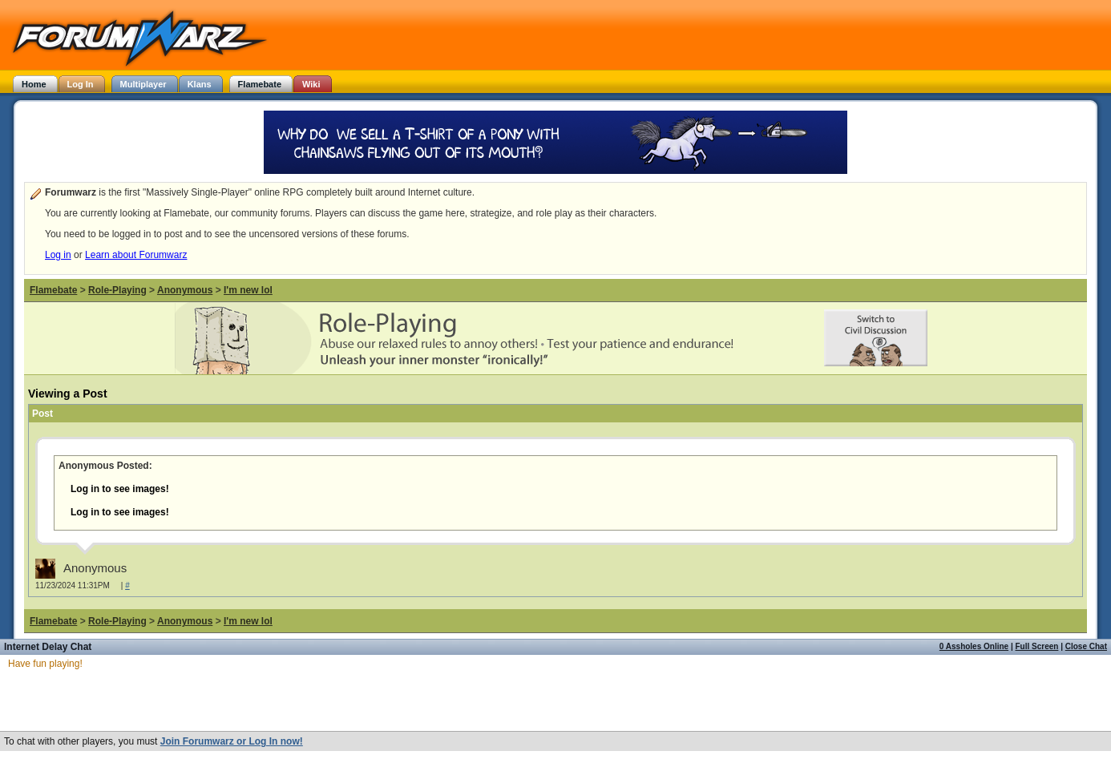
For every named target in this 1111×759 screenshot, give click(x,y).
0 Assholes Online (973, 646)
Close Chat (1086, 646)
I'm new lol (248, 290)
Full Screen (1037, 646)
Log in (58, 254)
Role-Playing (117, 290)
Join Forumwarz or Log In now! (231, 741)
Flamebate (53, 290)
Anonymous (184, 290)
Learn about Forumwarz (136, 254)
